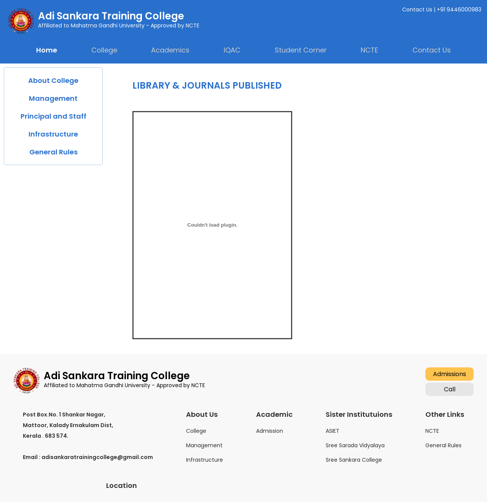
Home (46, 50)
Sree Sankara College (354, 460)
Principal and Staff (53, 116)
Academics (170, 50)
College (196, 431)
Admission (269, 431)
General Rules (53, 152)
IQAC (232, 50)
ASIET (332, 431)
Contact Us (431, 50)
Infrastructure (53, 134)
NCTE (432, 431)
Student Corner (301, 50)
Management (53, 98)
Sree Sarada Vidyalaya (355, 445)
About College (53, 80)
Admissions (449, 374)
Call (449, 389)
